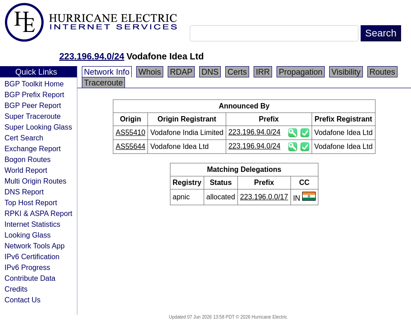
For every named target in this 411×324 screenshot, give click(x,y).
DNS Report (24, 192)
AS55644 (130, 146)
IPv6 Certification (31, 256)
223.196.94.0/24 (92, 56)
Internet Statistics (32, 224)
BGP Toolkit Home (34, 84)
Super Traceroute (32, 116)
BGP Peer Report (32, 105)
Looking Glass (27, 235)
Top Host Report (30, 202)
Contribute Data (29, 278)
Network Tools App (34, 246)
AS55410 (130, 132)
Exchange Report (32, 148)
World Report (25, 170)
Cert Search (23, 138)
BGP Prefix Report (34, 94)
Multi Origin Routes (35, 181)
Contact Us (22, 300)
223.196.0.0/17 (264, 197)
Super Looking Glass (38, 127)
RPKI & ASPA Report (38, 213)
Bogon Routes (27, 159)
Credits (15, 289)
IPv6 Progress (27, 267)
